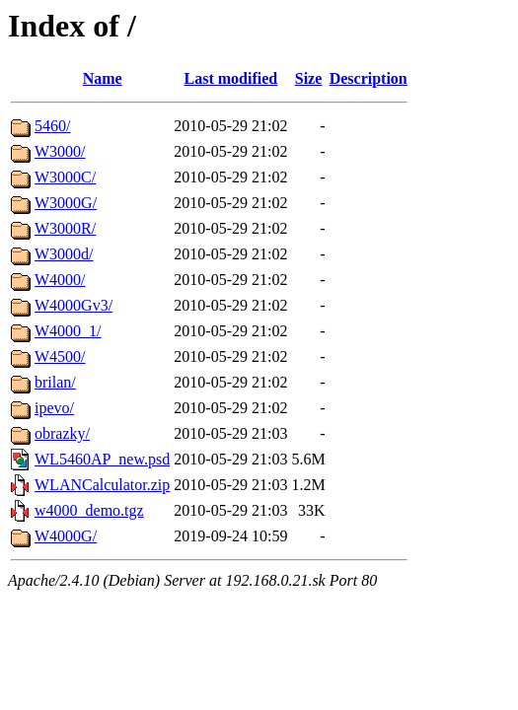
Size (309, 78)
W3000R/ (65, 228)
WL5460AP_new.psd (102, 459)
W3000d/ (64, 254)
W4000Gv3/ (73, 305)
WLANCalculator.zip (102, 484)
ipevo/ (54, 407)
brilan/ (55, 382)
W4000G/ (66, 536)
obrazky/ (62, 433)
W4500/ (60, 356)
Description (368, 78)
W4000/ (60, 279)
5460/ (52, 125)
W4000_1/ (68, 330)
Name (102, 78)
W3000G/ (66, 202)
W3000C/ (65, 177)
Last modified (231, 78)
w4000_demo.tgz (89, 510)
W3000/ (60, 151)
